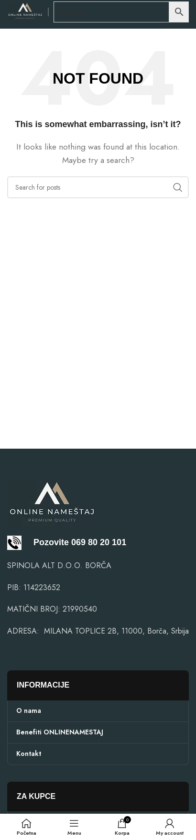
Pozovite (38, 542)
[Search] (98, 187)
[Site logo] (25, 11)
